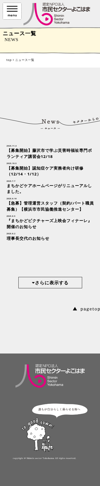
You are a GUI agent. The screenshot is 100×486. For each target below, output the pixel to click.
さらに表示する (50, 283)
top (9, 60)
